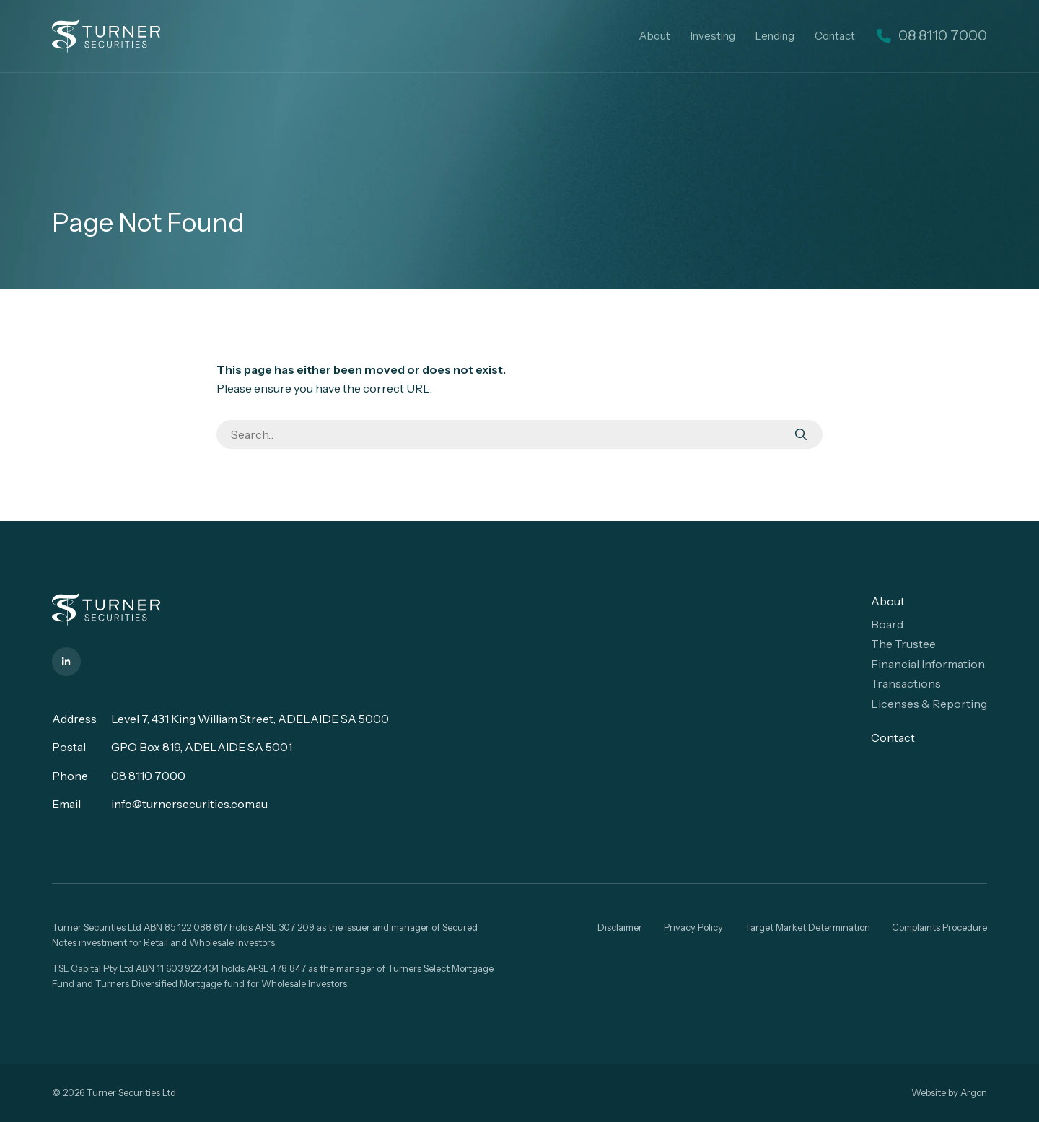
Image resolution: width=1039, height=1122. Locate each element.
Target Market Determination (807, 927)
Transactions (906, 683)
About (678, 36)
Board (887, 624)
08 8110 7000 (148, 775)
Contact (858, 36)
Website (928, 1092)
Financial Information (928, 664)
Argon (973, 1092)
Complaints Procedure (939, 927)
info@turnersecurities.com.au (189, 804)
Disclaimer (619, 927)
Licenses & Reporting (929, 703)
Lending (798, 36)
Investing (736, 36)
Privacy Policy (693, 927)
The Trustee (903, 643)
